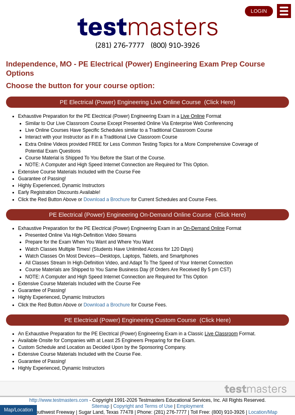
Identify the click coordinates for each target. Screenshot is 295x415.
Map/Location (18, 410)
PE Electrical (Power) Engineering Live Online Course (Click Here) (147, 102)
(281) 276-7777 (119, 45)
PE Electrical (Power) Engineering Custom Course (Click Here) (147, 320)
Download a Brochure (106, 199)
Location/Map (263, 412)
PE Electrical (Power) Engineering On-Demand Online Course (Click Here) (147, 215)
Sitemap (100, 406)
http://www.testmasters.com (58, 400)
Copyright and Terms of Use (143, 406)
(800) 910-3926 (175, 45)
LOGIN (259, 11)
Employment (190, 406)
